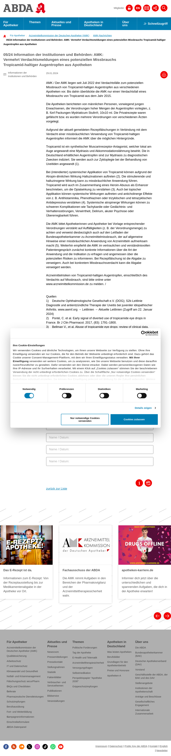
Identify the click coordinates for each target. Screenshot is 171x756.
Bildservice (53, 695)
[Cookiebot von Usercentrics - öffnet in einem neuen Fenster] (143, 333)
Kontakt (153, 746)
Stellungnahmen (56, 667)
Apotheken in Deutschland (93, 24)
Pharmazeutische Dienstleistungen (25, 696)
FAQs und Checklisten (18, 686)
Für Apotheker (10, 24)
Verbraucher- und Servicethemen (56, 684)
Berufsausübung (15, 706)
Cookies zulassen (134, 419)
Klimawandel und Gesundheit (22, 671)
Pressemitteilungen (57, 657)
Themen (35, 22)
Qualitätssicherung (17, 656)
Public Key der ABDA (136, 746)
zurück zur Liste (56, 488)
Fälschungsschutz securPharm (23, 681)
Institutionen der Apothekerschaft (144, 690)
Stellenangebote (144, 683)
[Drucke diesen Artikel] (164, 74)
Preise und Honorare (118, 670)
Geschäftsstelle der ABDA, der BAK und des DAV (151, 676)
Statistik (51, 672)
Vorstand (140, 669)
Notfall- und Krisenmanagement (23, 676)
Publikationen (54, 690)
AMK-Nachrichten (102, 35)
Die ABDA (140, 647)
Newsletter (162, 750)
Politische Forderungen (84, 647)
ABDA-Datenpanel (16, 727)
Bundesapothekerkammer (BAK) (149, 654)
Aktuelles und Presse (61, 24)
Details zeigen (143, 407)
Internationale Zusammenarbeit (144, 712)
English (164, 746)
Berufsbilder (113, 657)
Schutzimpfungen (16, 701)
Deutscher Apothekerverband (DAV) (150, 663)
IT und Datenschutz (17, 666)
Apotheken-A (114, 675)
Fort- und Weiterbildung (19, 711)
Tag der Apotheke (81, 652)
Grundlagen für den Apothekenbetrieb (117, 664)
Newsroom (53, 652)
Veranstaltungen (56, 701)
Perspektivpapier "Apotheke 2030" (87, 680)
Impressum (101, 746)
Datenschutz (116, 746)
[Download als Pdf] (149, 483)
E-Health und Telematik (84, 657)
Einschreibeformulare (18, 722)
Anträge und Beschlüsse (148, 696)
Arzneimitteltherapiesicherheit (88, 662)
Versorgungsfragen (82, 667)
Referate (11, 691)
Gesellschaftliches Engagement (145, 703)
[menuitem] (16, 35)
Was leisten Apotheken (119, 652)
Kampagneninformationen (20, 716)
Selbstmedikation (81, 673)
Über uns (125, 24)
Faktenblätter (54, 677)
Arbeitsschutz (14, 661)
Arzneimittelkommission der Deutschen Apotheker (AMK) (59, 35)
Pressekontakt (54, 662)
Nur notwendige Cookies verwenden (85, 419)
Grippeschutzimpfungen (85, 686)
